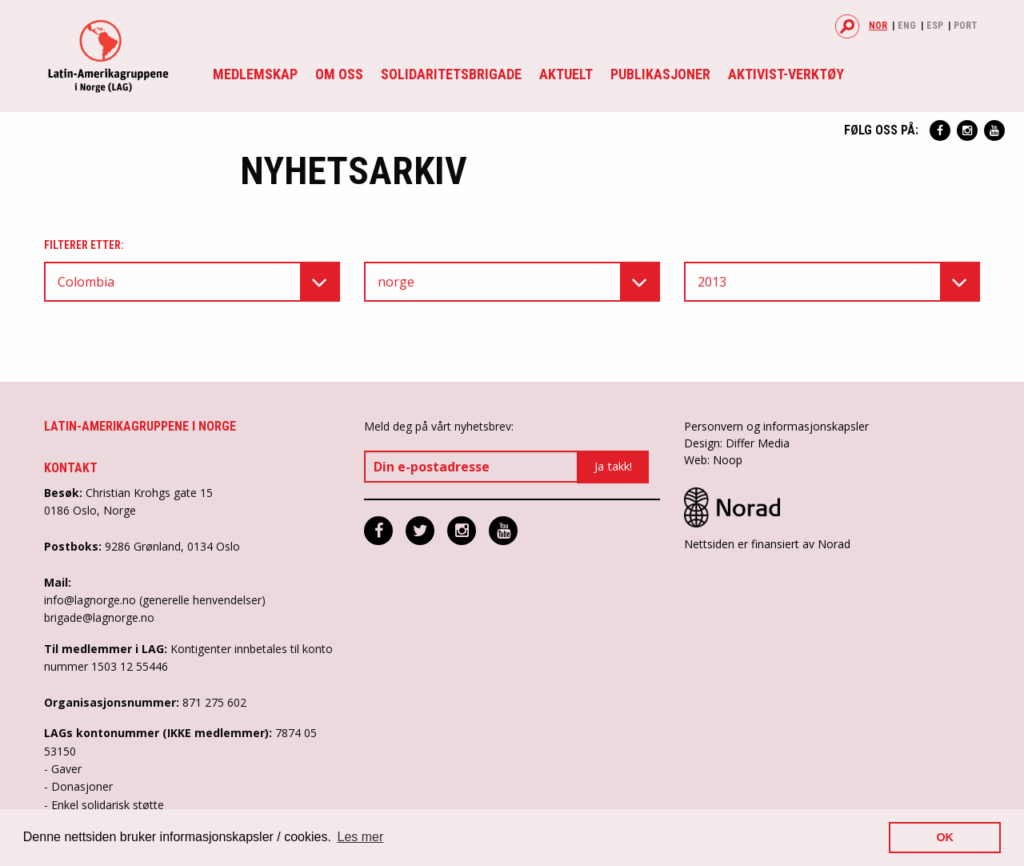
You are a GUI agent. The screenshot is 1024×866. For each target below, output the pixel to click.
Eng (907, 25)
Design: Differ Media (737, 443)
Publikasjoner (660, 74)
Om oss (339, 74)
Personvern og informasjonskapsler (776, 426)
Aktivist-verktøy (786, 74)
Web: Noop (713, 459)
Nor (878, 25)
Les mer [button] (361, 837)
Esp (934, 25)
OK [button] (945, 837)
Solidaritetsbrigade (451, 74)
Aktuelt (566, 74)
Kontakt (71, 467)
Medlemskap (255, 74)
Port (966, 25)
